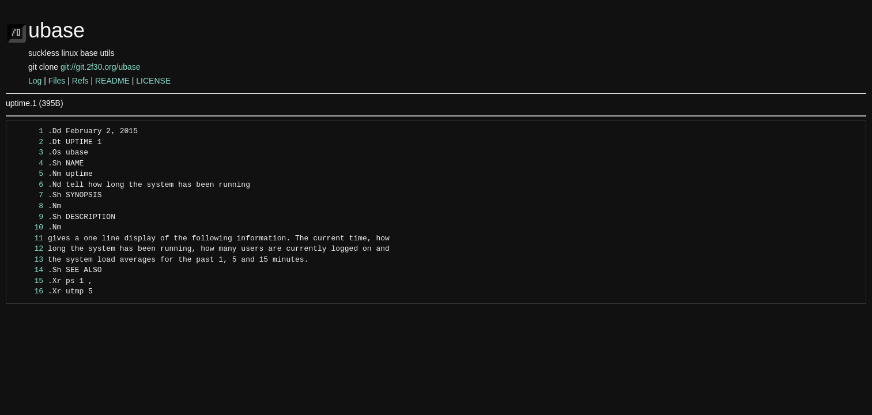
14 (28, 270)
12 (28, 249)
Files (57, 80)
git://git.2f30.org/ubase (101, 66)
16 (28, 291)
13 (28, 260)
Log (34, 80)
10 (28, 227)
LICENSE (153, 80)
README (112, 80)
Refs (80, 80)
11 (28, 238)
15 (28, 281)
